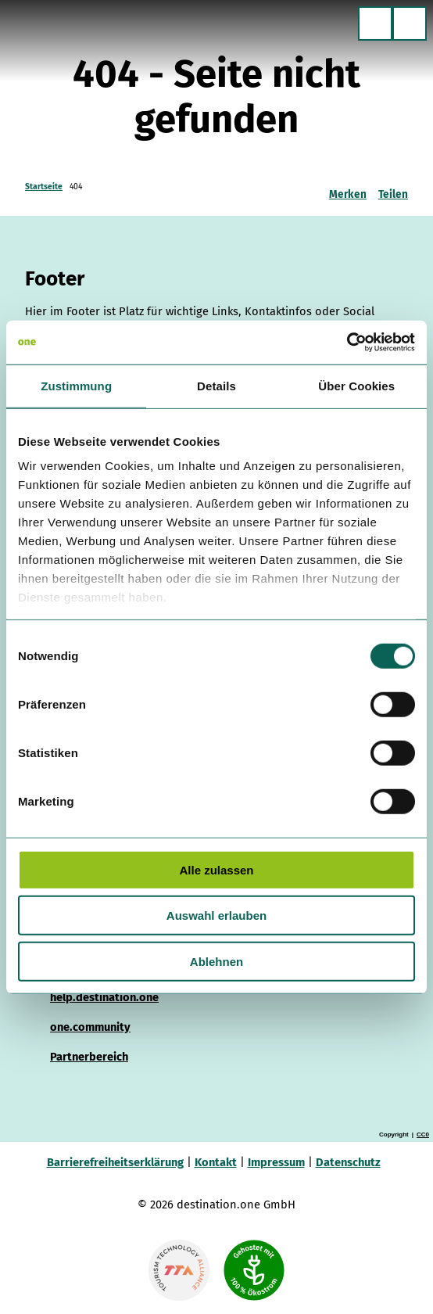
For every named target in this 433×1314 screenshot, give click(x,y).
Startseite (44, 186)
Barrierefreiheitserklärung (115, 1162)
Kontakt (216, 1162)
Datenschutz (348, 1162)
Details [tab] (216, 385)
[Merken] (348, 188)
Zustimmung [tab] (76, 385)
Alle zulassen (216, 869)
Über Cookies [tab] (356, 385)
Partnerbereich (89, 1056)
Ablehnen (216, 961)
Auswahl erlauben (216, 915)
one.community (90, 1026)
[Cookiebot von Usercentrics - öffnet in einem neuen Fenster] (346, 342)
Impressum (276, 1162)
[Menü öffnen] (409, 23)
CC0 (423, 1135)
